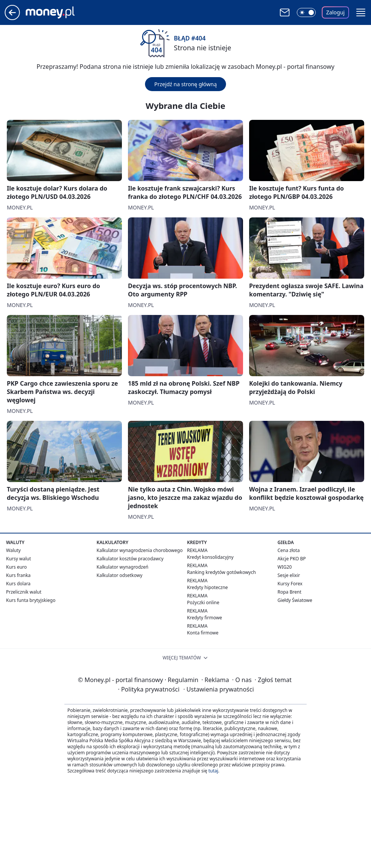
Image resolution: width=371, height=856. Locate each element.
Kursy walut (18, 558)
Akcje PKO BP (291, 558)
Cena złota (288, 550)
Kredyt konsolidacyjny (210, 557)
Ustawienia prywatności (218, 689)
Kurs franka (18, 575)
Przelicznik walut (23, 592)
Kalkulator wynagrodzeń (122, 567)
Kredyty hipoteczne (207, 587)
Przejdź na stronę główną (185, 84)
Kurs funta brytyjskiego (30, 600)
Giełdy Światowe (294, 600)
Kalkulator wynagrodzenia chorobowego (139, 550)
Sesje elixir (288, 575)
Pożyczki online (203, 602)
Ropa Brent (289, 592)
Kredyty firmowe (204, 617)
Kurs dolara (18, 583)
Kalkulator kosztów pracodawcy (130, 558)
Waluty (13, 550)
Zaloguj (335, 12)
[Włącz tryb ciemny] (306, 12)
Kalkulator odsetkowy (119, 575)
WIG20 (284, 567)
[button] (361, 12)
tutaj (213, 771)
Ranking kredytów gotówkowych (221, 572)
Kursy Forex (289, 583)
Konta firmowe (202, 633)
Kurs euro (16, 567)
